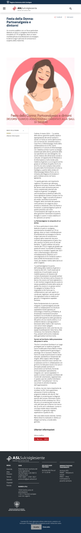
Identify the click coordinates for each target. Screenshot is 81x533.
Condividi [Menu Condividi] (58, 17)
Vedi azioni (68, 17)
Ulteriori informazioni (13, 136)
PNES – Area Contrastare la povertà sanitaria (66, 478)
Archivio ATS (64, 470)
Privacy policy (46, 527)
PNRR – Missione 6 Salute (66, 473)
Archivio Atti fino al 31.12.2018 (48, 471)
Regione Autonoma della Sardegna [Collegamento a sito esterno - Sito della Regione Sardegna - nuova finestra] (21, 2)
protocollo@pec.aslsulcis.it (27, 479)
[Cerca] (70, 8)
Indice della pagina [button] (13, 130)
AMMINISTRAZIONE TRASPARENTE (66, 466)
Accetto (36, 527)
